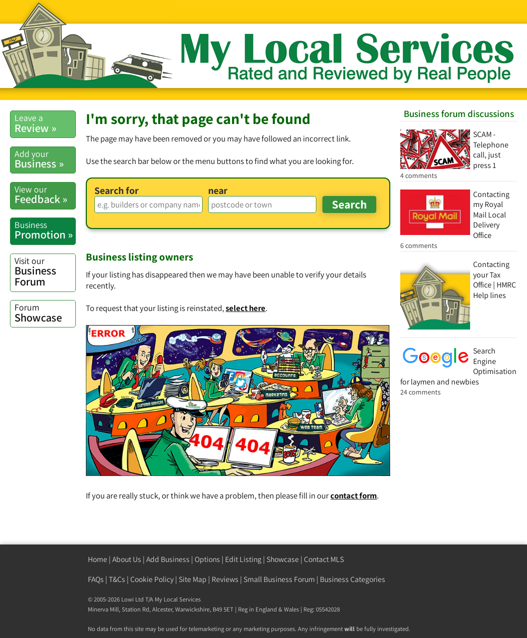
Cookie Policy (152, 579)
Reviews (225, 579)
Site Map (193, 579)
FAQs (96, 579)
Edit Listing (243, 559)
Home (97, 559)
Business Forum (44, 272)
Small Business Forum (279, 579)
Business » (44, 159)
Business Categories (352, 579)
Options (207, 559)
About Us (126, 559)
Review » (44, 123)
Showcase (44, 313)
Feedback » (44, 195)
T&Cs (117, 579)
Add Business (168, 559)
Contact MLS (324, 559)
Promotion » (44, 230)
